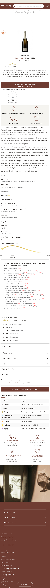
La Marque (4, 585)
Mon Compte (5, 562)
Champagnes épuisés (7, 575)
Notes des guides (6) (12, 66)
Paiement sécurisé (6, 566)
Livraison (3, 556)
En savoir (25, 79)
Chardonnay (42, 429)
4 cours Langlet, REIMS (7, 552)
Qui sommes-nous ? (7, 582)
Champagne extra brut (28, 408)
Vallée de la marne (37, 404)
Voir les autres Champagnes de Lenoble (25, 389)
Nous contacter (8, 545)
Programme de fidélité (8, 559)
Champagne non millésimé (29, 425)
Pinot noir (24, 429)
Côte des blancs (26, 404)
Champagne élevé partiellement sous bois (34, 412)
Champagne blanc (26, 421)
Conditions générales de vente (10, 569)
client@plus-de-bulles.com (9, 540)
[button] (25, 346)
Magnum (24, 401)
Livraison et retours (6, 572)
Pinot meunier (33, 429)
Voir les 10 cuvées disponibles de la (25, 85)
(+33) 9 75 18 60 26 (6, 534)
